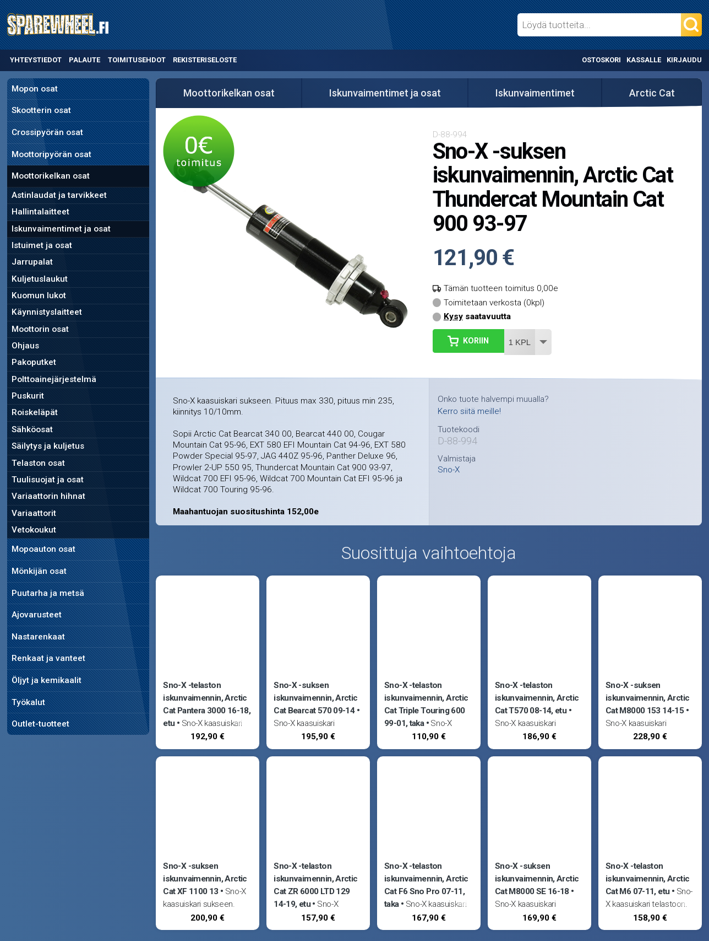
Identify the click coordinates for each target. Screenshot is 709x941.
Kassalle (643, 60)
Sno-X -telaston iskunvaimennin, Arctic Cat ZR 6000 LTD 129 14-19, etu (315, 885)
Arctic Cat (652, 93)
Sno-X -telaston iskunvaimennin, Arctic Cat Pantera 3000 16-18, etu (206, 704)
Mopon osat (35, 89)
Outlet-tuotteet (40, 724)
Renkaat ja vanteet (48, 658)
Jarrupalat (32, 262)
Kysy (453, 316)
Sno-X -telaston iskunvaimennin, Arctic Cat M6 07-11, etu (647, 878)
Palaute (84, 60)
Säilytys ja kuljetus (48, 446)
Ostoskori (601, 60)
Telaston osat (38, 463)
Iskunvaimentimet (535, 93)
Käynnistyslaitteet (47, 312)
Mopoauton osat (43, 549)
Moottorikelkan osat (51, 176)
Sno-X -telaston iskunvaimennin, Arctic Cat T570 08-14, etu (537, 698)
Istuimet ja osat (42, 245)
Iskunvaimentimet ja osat (61, 229)
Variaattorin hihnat (48, 496)
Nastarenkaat (38, 637)
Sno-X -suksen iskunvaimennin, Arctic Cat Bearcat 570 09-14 (315, 698)
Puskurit (28, 396)
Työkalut (28, 702)
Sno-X (449, 470)
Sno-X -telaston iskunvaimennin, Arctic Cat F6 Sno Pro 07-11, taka (426, 885)
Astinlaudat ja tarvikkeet (59, 195)
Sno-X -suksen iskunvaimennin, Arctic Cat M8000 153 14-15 (647, 698)
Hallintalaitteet (40, 212)
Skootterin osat (41, 110)
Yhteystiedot (36, 60)
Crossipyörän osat (47, 132)
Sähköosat (32, 429)
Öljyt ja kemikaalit (46, 680)
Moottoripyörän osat (51, 154)
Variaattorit (34, 513)
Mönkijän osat (39, 571)
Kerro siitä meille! (469, 411)
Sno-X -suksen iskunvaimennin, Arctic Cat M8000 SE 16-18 (537, 878)
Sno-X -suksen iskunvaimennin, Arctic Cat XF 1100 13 (205, 878)
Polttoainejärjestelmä (54, 379)
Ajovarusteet (37, 615)
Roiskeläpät (35, 412)
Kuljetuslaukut (40, 279)
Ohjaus (25, 346)
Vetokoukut (34, 530)
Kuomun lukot (39, 295)
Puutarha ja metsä (48, 593)
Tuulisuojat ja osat (48, 480)
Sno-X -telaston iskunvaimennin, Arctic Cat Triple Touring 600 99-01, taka (426, 704)
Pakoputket (34, 362)
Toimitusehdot (137, 60)
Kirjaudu (684, 60)
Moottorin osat (40, 329)
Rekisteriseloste (205, 60)
